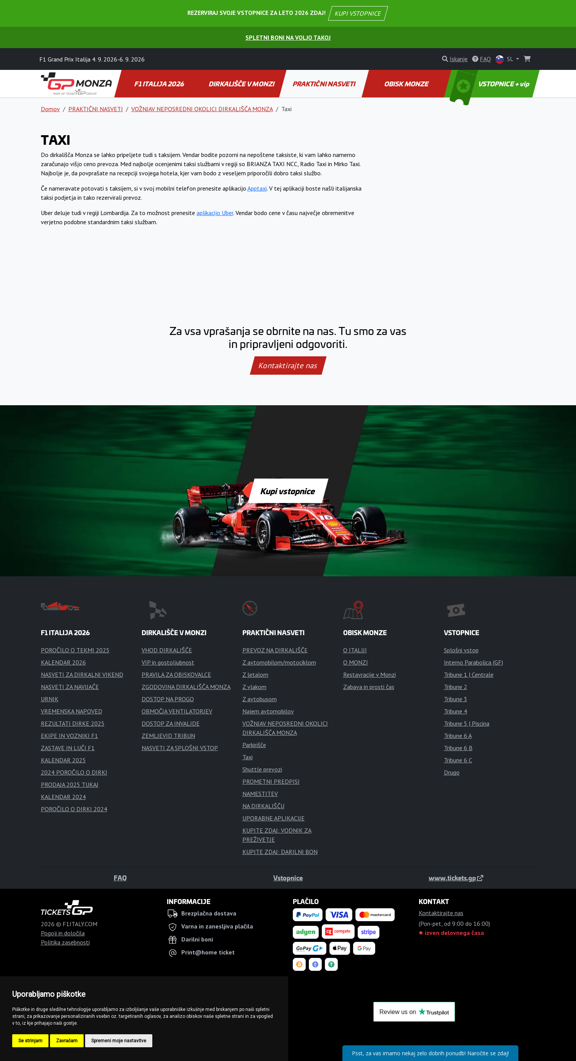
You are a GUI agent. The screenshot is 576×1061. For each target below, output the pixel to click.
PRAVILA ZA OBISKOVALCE (176, 674)
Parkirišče (254, 745)
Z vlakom (254, 687)
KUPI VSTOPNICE (358, 13)
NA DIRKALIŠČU (263, 806)
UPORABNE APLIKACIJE (273, 818)
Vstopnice (288, 877)
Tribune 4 (455, 711)
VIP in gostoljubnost (168, 662)
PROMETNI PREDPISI (271, 781)
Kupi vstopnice (288, 491)
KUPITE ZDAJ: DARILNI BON (280, 852)
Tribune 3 (455, 699)
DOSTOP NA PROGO (168, 699)
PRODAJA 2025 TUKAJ (69, 784)
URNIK (49, 699)
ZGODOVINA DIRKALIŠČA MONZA (186, 687)
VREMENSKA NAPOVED (71, 711)
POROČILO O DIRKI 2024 (74, 809)
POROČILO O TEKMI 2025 (75, 650)
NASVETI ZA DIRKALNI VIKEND (82, 674)
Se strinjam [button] (30, 1040)
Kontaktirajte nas (287, 365)
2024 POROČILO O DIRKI (74, 772)
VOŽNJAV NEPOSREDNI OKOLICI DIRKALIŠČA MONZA (202, 109)
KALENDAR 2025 (63, 760)
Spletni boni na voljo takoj (288, 37)
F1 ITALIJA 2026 (160, 83)
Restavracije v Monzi (369, 674)
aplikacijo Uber (215, 213)
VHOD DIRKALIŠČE (167, 650)
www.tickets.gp (456, 877)
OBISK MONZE (406, 83)
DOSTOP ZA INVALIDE (171, 723)
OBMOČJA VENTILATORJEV (177, 711)
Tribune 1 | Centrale (469, 674)
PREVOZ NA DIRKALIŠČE (275, 650)
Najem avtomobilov (268, 711)
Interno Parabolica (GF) (473, 662)
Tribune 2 (455, 687)
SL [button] (505, 59)
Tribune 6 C (458, 760)
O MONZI (355, 662)
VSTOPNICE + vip (490, 83)
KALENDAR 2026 (63, 662)
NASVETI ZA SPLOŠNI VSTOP (180, 748)
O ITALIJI (355, 650)
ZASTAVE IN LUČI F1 (68, 748)
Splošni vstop (461, 650)
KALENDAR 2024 (63, 797)
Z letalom (255, 674)
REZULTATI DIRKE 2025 (73, 723)
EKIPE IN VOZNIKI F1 (69, 735)
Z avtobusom (259, 699)
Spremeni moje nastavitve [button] (118, 1040)
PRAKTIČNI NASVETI (324, 83)
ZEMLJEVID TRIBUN (168, 735)
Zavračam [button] (66, 1040)
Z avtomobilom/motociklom (279, 662)
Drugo (452, 772)
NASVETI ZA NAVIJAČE (70, 687)
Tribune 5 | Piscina (466, 723)
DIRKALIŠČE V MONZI (242, 83)
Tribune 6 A (458, 735)
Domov (50, 109)
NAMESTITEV (260, 793)
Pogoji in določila (63, 933)
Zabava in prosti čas (368, 687)
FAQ (120, 877)
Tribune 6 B (458, 748)
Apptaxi (257, 188)
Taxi (247, 757)
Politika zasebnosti (65, 942)
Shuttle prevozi (262, 769)
